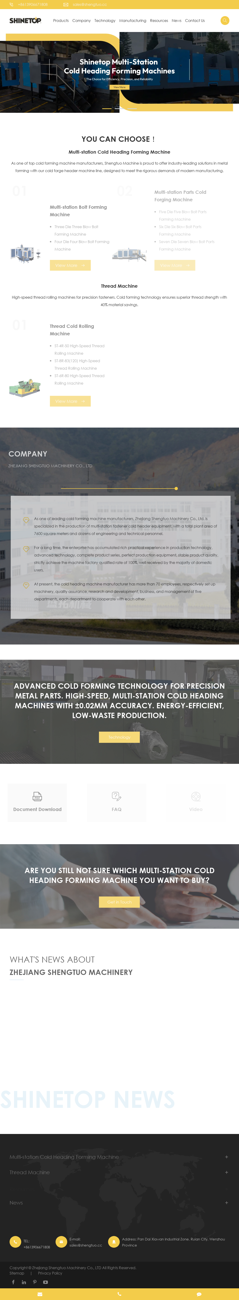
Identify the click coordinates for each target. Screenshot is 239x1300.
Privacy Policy (50, 1273)
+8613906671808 (33, 4)
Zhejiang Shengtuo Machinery (71, 975)
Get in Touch (119, 905)
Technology (105, 20)
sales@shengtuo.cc (90, 4)
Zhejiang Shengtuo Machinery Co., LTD (67, 1267)
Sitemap (17, 1273)
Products (61, 20)
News (176, 20)
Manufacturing (132, 20)
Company (81, 20)
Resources (159, 20)
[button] (107, 108)
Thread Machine (119, 286)
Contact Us (195, 20)
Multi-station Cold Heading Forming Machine (119, 152)
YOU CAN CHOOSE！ (119, 138)
